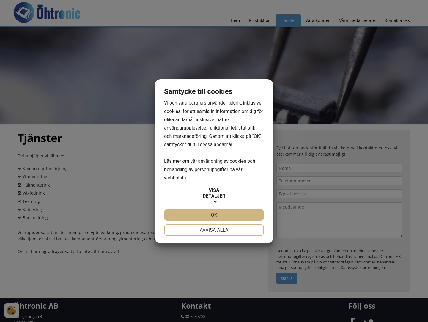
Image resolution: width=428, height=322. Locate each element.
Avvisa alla (214, 230)
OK (214, 215)
